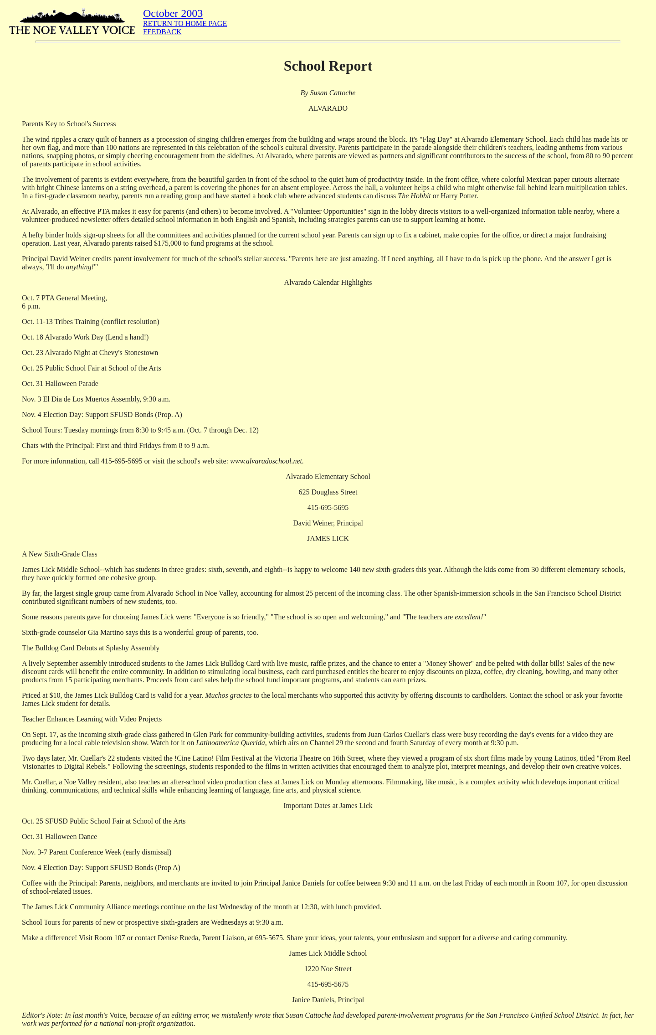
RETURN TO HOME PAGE (185, 23)
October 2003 (173, 13)
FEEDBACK (162, 32)
